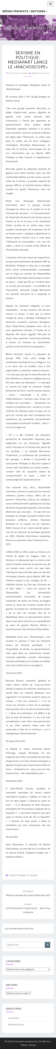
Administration (16, 1024)
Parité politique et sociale (23, 875)
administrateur (41, 73)
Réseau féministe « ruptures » (24, 11)
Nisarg (32, 1045)
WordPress (44, 1041)
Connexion (13, 1017)
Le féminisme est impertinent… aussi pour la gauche (28, 908)
